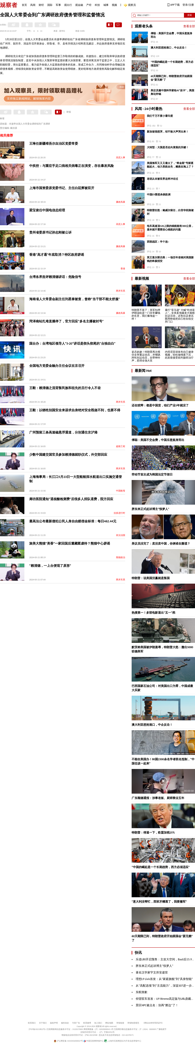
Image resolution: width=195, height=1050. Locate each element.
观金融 (79, 4)
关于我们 (43, 1023)
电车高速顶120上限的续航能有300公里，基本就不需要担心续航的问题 (170, 227)
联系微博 (87, 1023)
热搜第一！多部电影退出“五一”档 (153, 612)
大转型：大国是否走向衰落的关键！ (167, 147)
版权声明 (54, 1023)
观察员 (130, 5)
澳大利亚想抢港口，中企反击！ (169, 47)
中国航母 (120, 490)
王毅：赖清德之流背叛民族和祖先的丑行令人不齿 (65, 388)
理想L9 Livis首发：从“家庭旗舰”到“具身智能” (164, 979)
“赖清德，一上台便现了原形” (50, 566)
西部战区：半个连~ (158, 241)
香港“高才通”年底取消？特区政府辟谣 (56, 255)
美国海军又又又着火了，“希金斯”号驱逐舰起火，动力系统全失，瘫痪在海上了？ (170, 165)
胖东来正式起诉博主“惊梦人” (150, 509)
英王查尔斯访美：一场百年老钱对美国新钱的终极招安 (170, 259)
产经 (88, 4)
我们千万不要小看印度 (160, 115)
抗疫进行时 (119, 513)
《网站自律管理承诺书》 (153, 1023)
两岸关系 (120, 290)
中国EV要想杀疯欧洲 (158, 194)
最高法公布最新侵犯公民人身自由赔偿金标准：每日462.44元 (72, 521)
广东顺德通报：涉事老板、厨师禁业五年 (158, 798)
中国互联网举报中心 (93, 1041)
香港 (123, 268)
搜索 (189, 15)
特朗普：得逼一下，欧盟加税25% (153, 832)
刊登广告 (76, 1023)
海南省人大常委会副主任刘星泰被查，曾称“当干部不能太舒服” (74, 299)
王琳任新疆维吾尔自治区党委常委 (53, 143)
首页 (24, 4)
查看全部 (189, 26)
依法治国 (120, 535)
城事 (106, 4)
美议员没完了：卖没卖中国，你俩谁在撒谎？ (161, 543)
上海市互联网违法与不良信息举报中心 (122, 1041)
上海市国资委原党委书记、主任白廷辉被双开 (61, 188)
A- (34, 31)
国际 (49, 4)
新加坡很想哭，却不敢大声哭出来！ (167, 131)
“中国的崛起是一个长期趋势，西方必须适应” (172, 63)
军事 (58, 4)
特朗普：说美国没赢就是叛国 (151, 578)
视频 (114, 4)
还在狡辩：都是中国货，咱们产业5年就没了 (160, 405)
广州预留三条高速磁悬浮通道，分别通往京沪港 (63, 432)
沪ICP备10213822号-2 (37, 1029)
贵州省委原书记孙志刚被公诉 (50, 232)
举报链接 (120, 1023)
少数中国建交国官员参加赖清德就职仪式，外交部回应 (68, 454)
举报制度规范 (133, 1023)
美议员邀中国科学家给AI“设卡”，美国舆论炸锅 (172, 92)
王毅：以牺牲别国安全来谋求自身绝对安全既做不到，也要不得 (74, 410)
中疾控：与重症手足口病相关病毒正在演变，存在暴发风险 (71, 166)
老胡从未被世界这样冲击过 (162, 178)
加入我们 (98, 1023)
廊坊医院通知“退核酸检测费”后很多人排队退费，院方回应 (71, 499)
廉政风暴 (120, 202)
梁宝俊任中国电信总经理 (47, 210)
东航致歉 (141, 992)
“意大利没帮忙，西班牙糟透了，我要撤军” (159, 901)
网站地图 (109, 1023)
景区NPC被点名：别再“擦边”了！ (157, 1005)
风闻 (32, 4)
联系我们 (32, 1023)
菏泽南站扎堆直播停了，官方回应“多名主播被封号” (66, 321)
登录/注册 (188, 4)
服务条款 (65, 1023)
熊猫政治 (120, 557)
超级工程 (120, 446)
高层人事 (120, 157)
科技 (97, 4)
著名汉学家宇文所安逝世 (152, 972)
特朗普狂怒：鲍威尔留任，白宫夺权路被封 (170, 212)
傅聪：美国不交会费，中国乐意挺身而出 (171, 35)
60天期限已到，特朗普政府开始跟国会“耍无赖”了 (171, 78)
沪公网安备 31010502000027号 (68, 1041)
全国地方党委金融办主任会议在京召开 (56, 366)
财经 (41, 4)
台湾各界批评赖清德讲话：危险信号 (55, 277)
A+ (41, 31)
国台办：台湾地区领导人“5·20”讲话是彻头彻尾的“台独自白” (72, 343)
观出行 (68, 4)
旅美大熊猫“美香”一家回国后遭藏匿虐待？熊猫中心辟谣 (69, 543)
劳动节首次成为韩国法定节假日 (152, 474)
